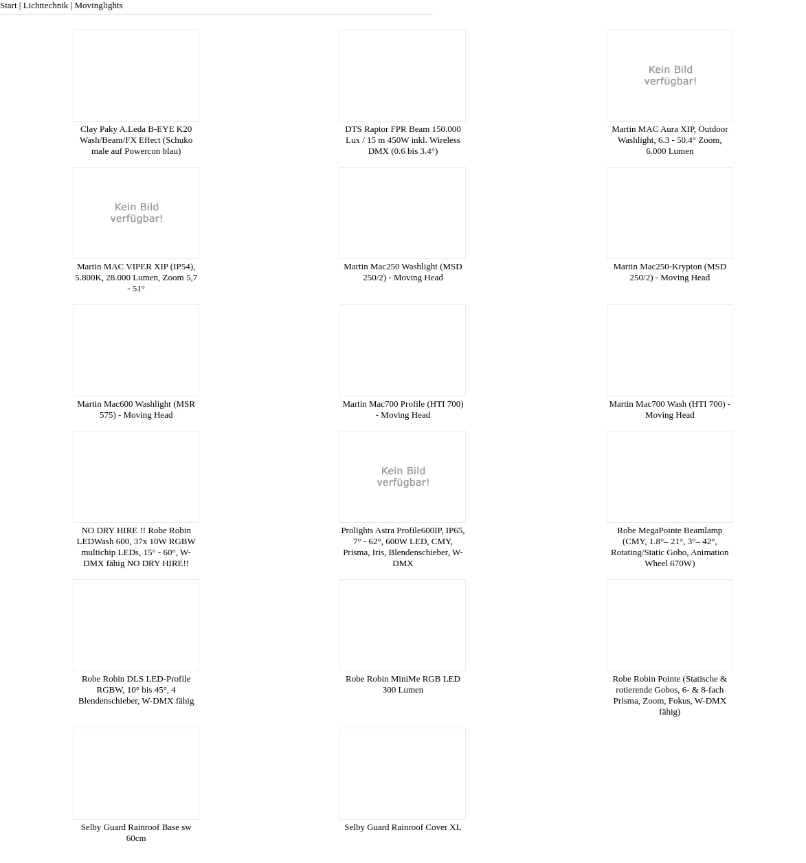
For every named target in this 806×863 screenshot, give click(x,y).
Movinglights (98, 5)
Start (8, 5)
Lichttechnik (46, 5)
